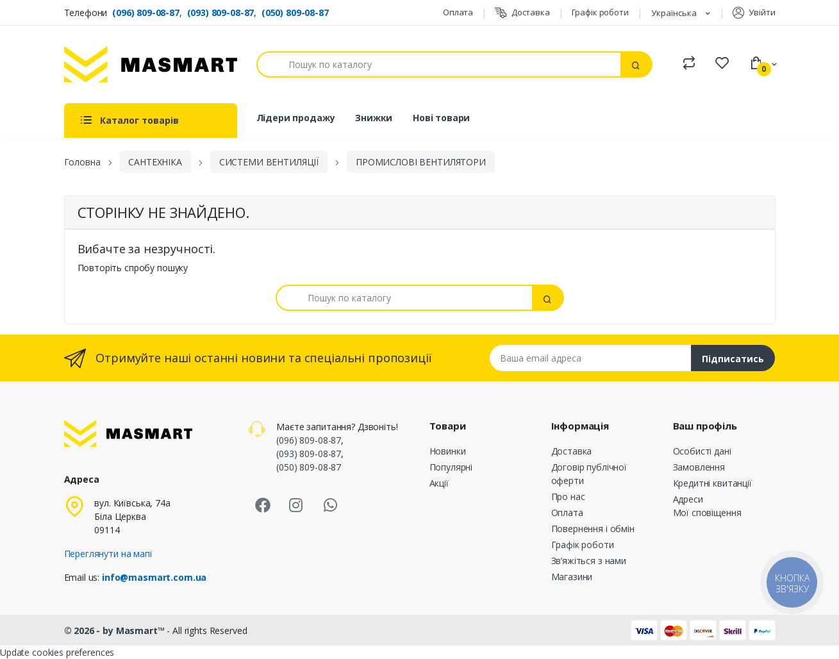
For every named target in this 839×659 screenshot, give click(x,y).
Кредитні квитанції (712, 483)
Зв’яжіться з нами (589, 561)
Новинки (447, 451)
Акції (439, 483)
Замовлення (699, 467)
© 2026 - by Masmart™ (115, 630)
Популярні (451, 467)
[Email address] (591, 358)
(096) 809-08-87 (145, 12)
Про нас (568, 496)
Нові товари (441, 118)
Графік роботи (600, 12)
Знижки (373, 118)
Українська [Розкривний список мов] (675, 13)
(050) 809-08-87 (295, 12)
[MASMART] (150, 64)
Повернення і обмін (593, 528)
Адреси (688, 499)
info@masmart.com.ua (154, 577)
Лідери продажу (295, 118)
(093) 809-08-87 (220, 12)
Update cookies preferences (57, 652)
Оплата (458, 12)
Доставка (522, 12)
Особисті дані (702, 451)
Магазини (572, 577)
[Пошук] (439, 64)
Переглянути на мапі (108, 553)
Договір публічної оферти (589, 474)
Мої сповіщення (707, 512)
